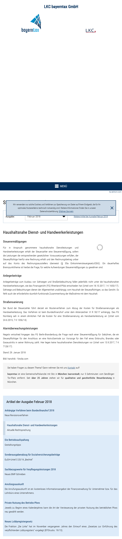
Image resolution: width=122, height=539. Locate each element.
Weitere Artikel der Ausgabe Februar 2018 (91, 216)
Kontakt (71, 367)
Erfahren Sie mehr (66, 211)
